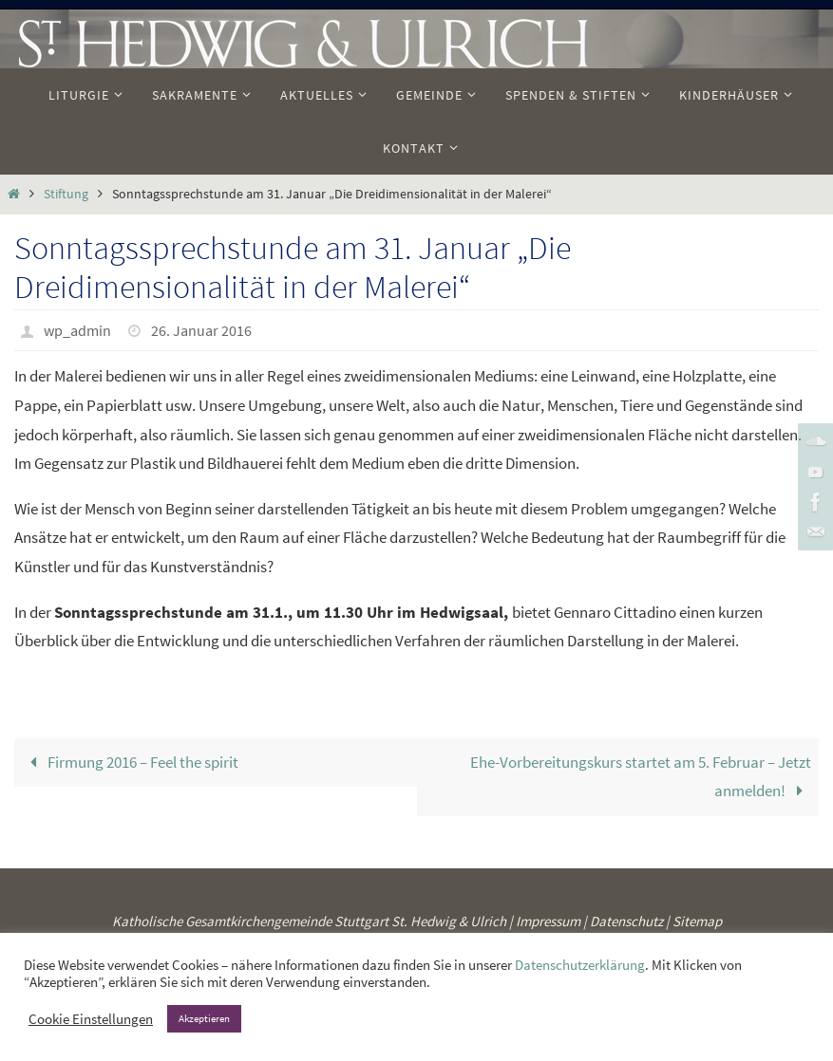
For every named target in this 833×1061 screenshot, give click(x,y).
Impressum (548, 921)
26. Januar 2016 (201, 330)
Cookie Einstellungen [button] (90, 1019)
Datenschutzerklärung (580, 965)
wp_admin (77, 330)
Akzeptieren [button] (204, 1018)
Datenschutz (626, 921)
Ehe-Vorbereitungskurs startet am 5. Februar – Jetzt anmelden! (640, 777)
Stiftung (66, 194)
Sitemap (697, 921)
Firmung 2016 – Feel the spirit (130, 762)
